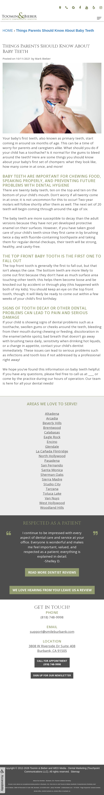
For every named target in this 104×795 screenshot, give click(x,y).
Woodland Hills (52, 507)
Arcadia (52, 418)
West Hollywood (52, 503)
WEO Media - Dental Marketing (70, 768)
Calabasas (52, 432)
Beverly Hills (52, 423)
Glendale (52, 446)
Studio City (52, 484)
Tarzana (52, 489)
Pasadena (52, 460)
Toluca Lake (52, 493)
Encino (52, 441)
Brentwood (52, 427)
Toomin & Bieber (39, 768)
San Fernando (52, 465)
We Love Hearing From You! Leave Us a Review (52, 590)
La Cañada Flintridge (52, 451)
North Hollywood (52, 456)
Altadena (52, 413)
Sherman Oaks (52, 474)
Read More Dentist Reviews (52, 572)
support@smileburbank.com (52, 631)
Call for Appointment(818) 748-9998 (52, 662)
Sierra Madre (52, 479)
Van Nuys (52, 498)
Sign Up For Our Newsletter (52, 675)
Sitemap (75, 771)
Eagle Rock (52, 437)
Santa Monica (52, 470)
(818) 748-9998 (52, 617)
